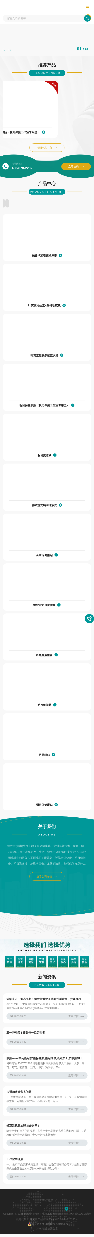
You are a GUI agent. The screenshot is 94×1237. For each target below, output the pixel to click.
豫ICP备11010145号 (66, 1222)
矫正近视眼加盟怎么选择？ (23, 1128)
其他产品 (77, 204)
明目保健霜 (44, 705)
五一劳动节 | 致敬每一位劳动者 (25, 1035)
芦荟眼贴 (44, 755)
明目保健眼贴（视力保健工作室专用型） (44, 133)
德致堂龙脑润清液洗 (44, 505)
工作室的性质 (14, 1162)
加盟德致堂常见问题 (18, 1094)
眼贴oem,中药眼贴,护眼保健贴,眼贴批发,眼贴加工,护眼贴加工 (44, 1061)
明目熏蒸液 (44, 456)
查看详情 (76, 1019)
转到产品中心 (47, 148)
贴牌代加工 (46, 204)
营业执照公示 (50, 1231)
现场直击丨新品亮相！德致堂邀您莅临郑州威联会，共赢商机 (43, 1001)
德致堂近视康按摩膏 (44, 256)
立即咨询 (76, 167)
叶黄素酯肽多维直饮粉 (44, 356)
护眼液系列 (17, 204)
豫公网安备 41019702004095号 (48, 1227)
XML (38, 1231)
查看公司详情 (47, 877)
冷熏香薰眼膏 (44, 655)
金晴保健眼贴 (44, 555)
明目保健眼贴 (44, 805)
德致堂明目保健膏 (44, 605)
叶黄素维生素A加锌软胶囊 (44, 306)
